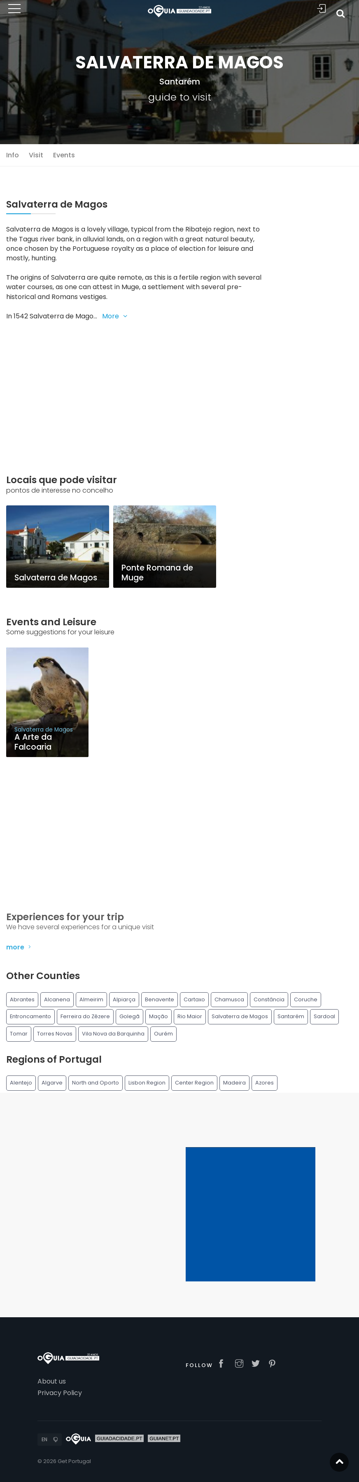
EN (44, 1439)
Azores (264, 1082)
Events (64, 155)
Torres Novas (54, 1033)
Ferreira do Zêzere (85, 1016)
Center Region (194, 1082)
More (116, 316)
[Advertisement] (134, 388)
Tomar (19, 1033)
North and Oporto (95, 1082)
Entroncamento (30, 1016)
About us (51, 1381)
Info (12, 155)
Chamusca (229, 999)
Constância (269, 999)
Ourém (163, 1033)
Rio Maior (189, 1016)
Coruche (305, 999)
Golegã (129, 1016)
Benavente (159, 999)
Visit (36, 155)
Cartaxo (194, 999)
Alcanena (57, 999)
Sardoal (324, 1016)
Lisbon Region (147, 1082)
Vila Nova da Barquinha (113, 1033)
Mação (158, 1016)
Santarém (179, 81)
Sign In (321, 9)
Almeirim (91, 999)
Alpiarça (124, 999)
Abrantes (22, 999)
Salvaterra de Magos (240, 1016)
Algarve (52, 1082)
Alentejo (21, 1082)
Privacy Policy (59, 1393)
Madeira (234, 1082)
